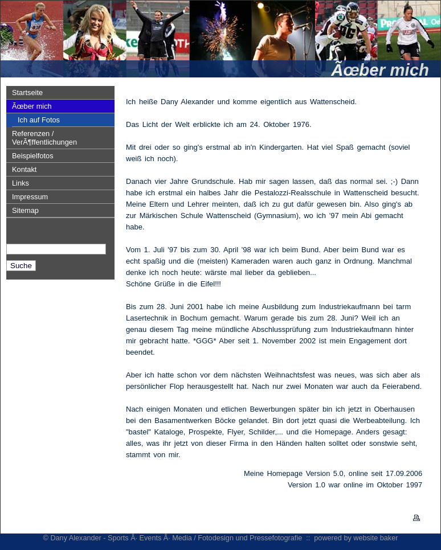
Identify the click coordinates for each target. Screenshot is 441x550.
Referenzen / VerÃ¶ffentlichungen (44, 137)
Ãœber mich (32, 106)
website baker (375, 538)
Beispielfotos (33, 155)
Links (20, 183)
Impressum (30, 196)
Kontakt (24, 169)
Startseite (27, 92)
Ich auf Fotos (39, 120)
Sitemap (25, 210)
